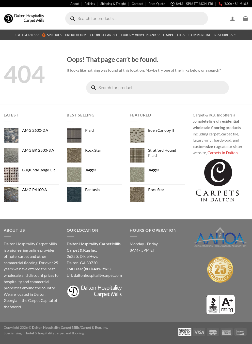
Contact (137, 4)
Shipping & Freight (113, 4)
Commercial (200, 35)
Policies (89, 4)
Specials (52, 35)
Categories (27, 35)
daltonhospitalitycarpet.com (98, 275)
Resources (225, 35)
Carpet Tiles (174, 35)
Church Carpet (103, 35)
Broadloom (75, 35)
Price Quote (156, 4)
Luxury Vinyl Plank (140, 35)
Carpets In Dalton (222, 152)
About (74, 4)
